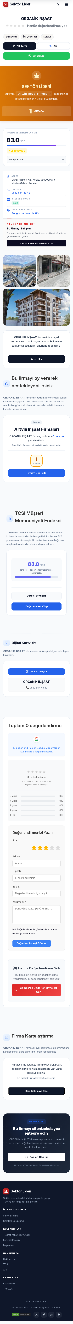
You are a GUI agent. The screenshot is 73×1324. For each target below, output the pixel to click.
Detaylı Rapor (36, 159)
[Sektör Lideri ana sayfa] (17, 4)
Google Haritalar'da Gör (25, 213)
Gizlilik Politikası (20, 1310)
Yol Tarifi (19, 46)
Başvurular (8, 1248)
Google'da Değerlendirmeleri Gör (36, 993)
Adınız (16, 856)
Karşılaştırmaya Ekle (36, 1094)
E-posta (17, 871)
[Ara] (58, 4)
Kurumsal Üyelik (11, 1243)
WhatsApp (36, 55)
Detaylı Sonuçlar (36, 595)
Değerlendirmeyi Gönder (32, 946)
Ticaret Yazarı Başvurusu (16, 1238)
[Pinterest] (59, 1318)
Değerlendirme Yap (36, 606)
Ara (53, 46)
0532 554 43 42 (20, 192)
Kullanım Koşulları (40, 1310)
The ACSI (8, 1292)
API (5, 1272)
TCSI (5, 1267)
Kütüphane (9, 1286)
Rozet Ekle (36, 359)
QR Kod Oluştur (36, 671)
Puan (15, 840)
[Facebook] (44, 1318)
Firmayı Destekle (36, 473)
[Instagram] (51, 1318)
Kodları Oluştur (36, 1160)
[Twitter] (36, 1318)
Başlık (15, 886)
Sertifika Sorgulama (13, 1224)
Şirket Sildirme (10, 1218)
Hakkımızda (9, 1262)
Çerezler (56, 1310)
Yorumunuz (19, 902)
